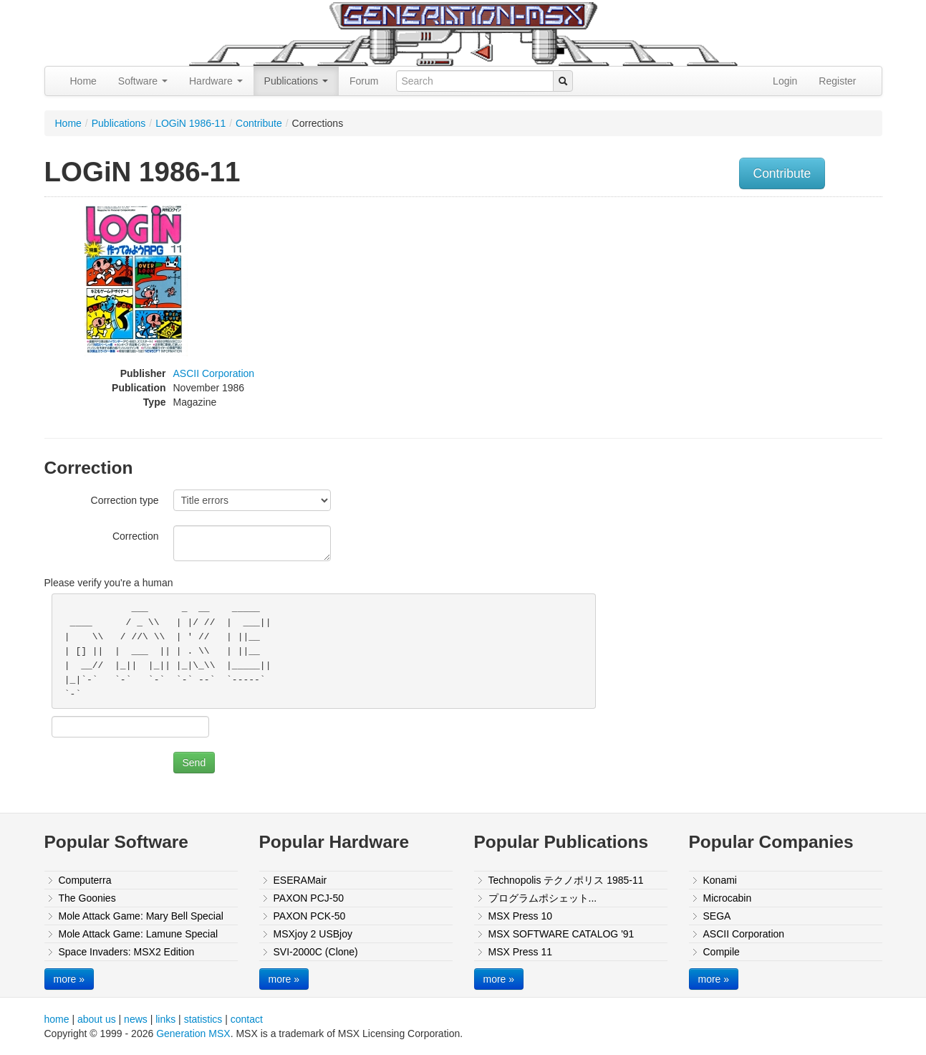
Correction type (125, 500)
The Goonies (87, 898)
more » (69, 979)
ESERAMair (300, 880)
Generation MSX (193, 1033)
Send (194, 762)
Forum (363, 81)
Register (837, 81)
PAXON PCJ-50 (309, 898)
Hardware (216, 81)
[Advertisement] (737, 304)
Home (83, 81)
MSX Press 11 (520, 952)
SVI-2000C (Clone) (316, 952)
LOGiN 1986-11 (190, 123)
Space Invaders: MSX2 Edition (127, 952)
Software (143, 81)
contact (247, 1019)
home (56, 1019)
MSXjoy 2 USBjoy (313, 934)
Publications (296, 81)
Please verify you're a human (108, 582)
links (165, 1019)
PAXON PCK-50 (310, 916)
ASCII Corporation (214, 373)
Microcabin (727, 898)
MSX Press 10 (520, 916)
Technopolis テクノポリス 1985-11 (566, 880)
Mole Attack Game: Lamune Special (138, 934)
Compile (721, 952)
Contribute (259, 123)
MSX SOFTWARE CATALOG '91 (561, 934)
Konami (720, 880)
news (136, 1019)
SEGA (717, 916)
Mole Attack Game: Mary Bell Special (141, 916)
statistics (203, 1019)
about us (96, 1019)
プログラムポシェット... (542, 898)
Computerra (85, 880)
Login (785, 81)
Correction (135, 536)
